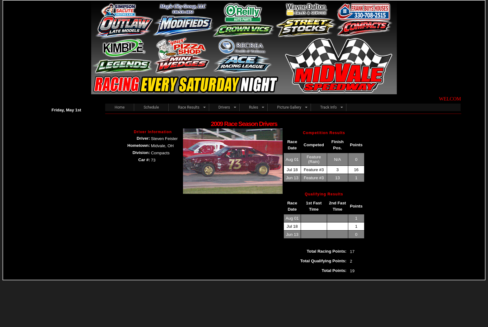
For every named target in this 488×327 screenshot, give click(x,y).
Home (119, 107)
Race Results (188, 107)
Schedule (151, 107)
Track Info (328, 107)
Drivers (224, 107)
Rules (253, 107)
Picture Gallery (289, 107)
